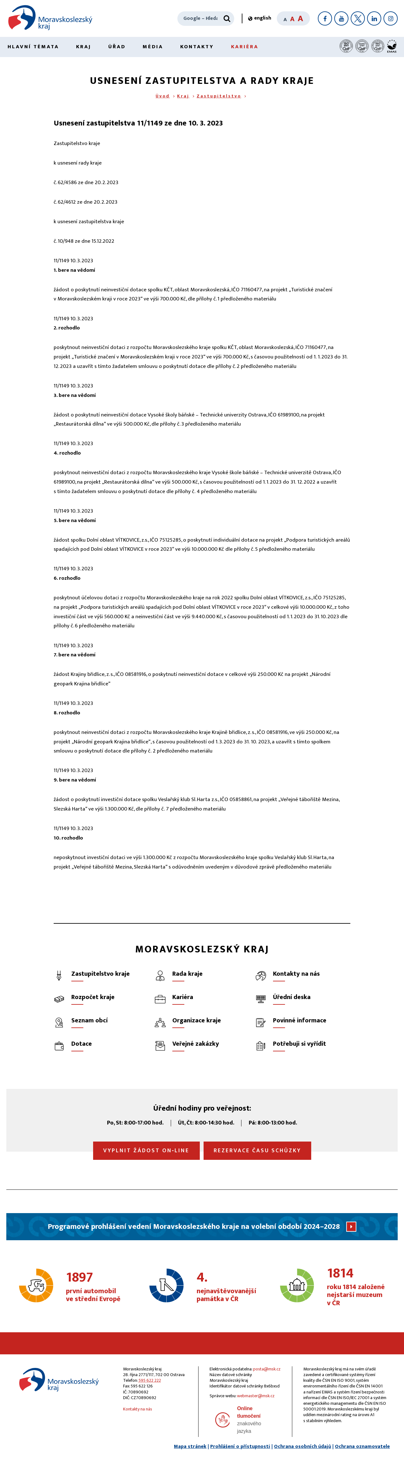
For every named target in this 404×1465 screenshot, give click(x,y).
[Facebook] (325, 18)
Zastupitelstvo (219, 96)
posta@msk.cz (267, 1369)
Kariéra (244, 46)
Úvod (163, 96)
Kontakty (197, 46)
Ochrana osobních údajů (302, 1446)
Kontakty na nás (137, 1409)
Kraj (83, 46)
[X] (358, 18)
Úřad (117, 46)
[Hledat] (227, 18)
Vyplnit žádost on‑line (146, 1150)
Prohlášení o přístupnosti (240, 1446)
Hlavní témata (33, 46)
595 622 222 (150, 1380)
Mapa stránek (190, 1446)
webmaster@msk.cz (256, 1395)
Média (153, 46)
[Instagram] (390, 18)
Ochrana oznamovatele (362, 1446)
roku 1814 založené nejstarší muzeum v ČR (357, 1287)
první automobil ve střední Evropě (96, 1287)
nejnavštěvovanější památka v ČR (227, 1287)
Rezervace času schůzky (257, 1150)
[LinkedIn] (374, 18)
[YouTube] (341, 18)
